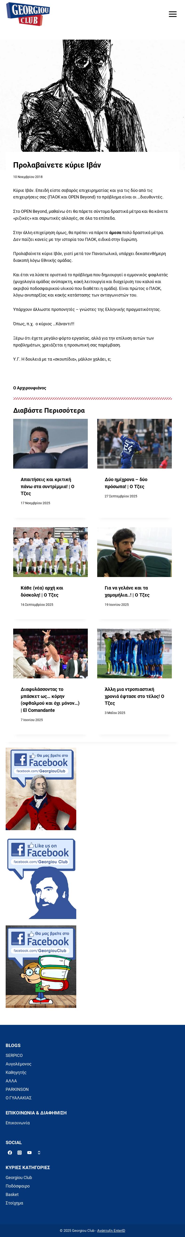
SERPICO (14, 1055)
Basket (12, 1194)
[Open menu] (172, 14)
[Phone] (39, 1152)
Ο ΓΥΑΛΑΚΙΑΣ (19, 1097)
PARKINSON (17, 1089)
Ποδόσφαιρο (18, 1185)
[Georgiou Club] (28, 14)
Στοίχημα (14, 1202)
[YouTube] (29, 1152)
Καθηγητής (16, 1072)
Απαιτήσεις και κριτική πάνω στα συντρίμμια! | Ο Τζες (47, 486)
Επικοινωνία (18, 1122)
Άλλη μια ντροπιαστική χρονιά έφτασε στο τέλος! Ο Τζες (134, 696)
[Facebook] (10, 1152)
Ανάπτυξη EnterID (111, 1231)
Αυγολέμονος (19, 1063)
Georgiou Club (19, 1177)
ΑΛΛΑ (11, 1080)
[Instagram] (19, 1152)
